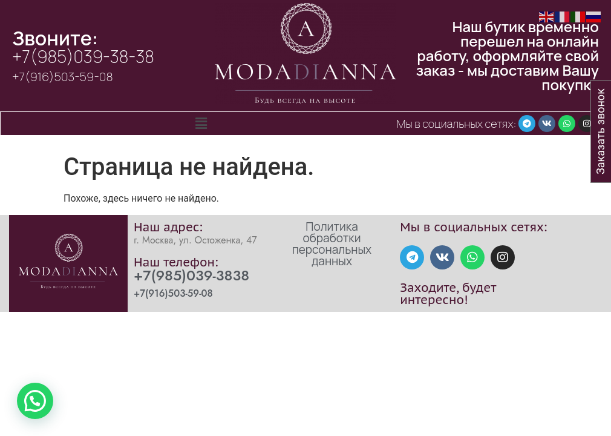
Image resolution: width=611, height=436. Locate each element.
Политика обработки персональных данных (331, 244)
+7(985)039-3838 (191, 275)
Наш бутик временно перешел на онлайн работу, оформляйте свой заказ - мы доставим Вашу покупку (507, 55)
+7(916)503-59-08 (62, 76)
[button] (201, 123)
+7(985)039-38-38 (83, 56)
